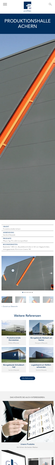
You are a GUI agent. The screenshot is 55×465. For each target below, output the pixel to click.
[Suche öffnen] (50, 5)
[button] (5, 4)
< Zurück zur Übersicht (10, 306)
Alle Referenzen (27, 378)
